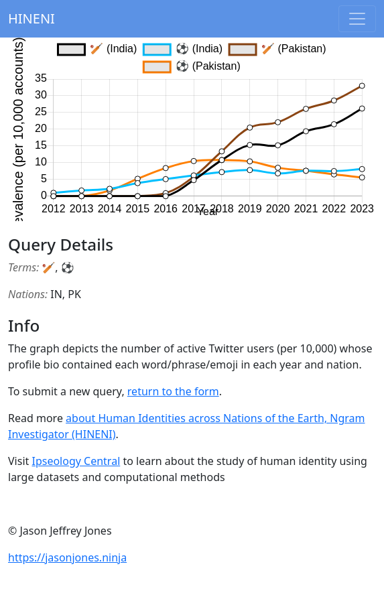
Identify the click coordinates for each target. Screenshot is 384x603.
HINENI (31, 18)
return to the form (173, 391)
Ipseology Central (75, 461)
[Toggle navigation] (357, 18)
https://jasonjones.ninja (67, 557)
